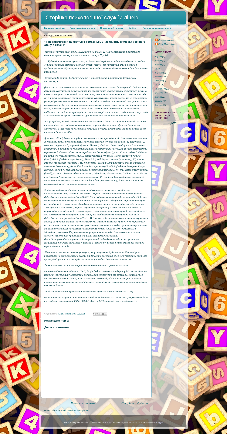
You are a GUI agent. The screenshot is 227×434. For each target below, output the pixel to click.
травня (158, 76)
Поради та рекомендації (156, 28)
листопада (160, 88)
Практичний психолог (82, 28)
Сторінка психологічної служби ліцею (92, 17)
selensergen (134, 422)
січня (157, 68)
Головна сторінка (54, 28)
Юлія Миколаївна (166, 44)
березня (159, 72)
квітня (158, 60)
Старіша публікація (135, 403)
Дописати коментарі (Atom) (74, 410)
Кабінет (133, 28)
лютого (159, 80)
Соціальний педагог (112, 28)
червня (158, 56)
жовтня (159, 92)
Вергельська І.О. (166, 40)
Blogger (159, 422)
